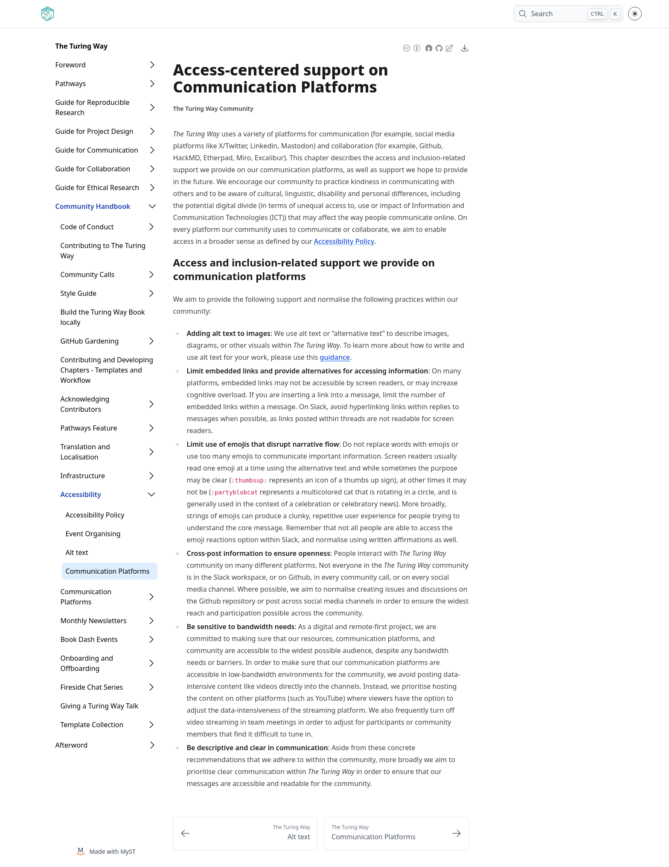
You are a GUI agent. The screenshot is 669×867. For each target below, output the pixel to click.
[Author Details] (213, 108)
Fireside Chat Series (91, 687)
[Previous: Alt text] (245, 833)
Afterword (71, 745)
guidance (335, 357)
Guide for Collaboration (92, 168)
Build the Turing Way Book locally (102, 317)
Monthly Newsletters (93, 620)
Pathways (70, 83)
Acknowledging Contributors (84, 404)
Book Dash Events (88, 639)
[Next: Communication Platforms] (396, 833)
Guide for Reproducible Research (92, 107)
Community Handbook (92, 206)
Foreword (70, 64)
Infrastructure (82, 475)
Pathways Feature (88, 428)
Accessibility (80, 494)
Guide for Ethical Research (97, 187)
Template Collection (91, 724)
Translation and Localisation (85, 452)
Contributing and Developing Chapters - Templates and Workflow (106, 370)
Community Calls (87, 274)
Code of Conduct (86, 226)
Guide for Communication (96, 150)
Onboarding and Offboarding (86, 663)
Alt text (76, 552)
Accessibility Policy (94, 515)
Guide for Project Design (94, 131)
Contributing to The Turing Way (102, 250)
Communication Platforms (107, 571)
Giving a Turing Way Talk (99, 706)
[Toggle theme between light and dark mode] (635, 13)
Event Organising (92, 533)
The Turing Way (81, 46)
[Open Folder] (152, 64)
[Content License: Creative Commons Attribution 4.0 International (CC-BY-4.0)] (412, 47)
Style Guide (78, 293)
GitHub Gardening (89, 341)
